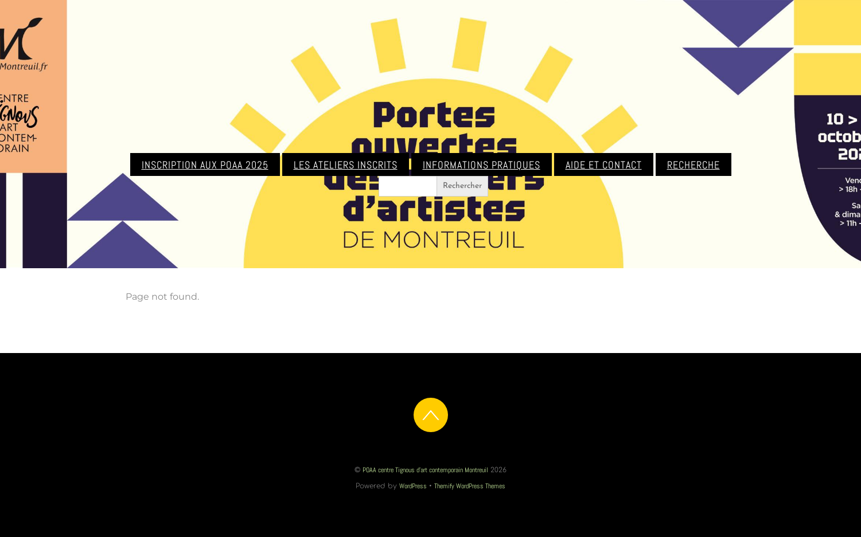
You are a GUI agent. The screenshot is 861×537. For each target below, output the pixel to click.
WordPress (413, 486)
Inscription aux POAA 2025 (205, 165)
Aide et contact (604, 165)
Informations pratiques (481, 165)
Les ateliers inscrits (346, 165)
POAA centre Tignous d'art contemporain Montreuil (425, 470)
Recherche (693, 165)
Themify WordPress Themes (469, 486)
